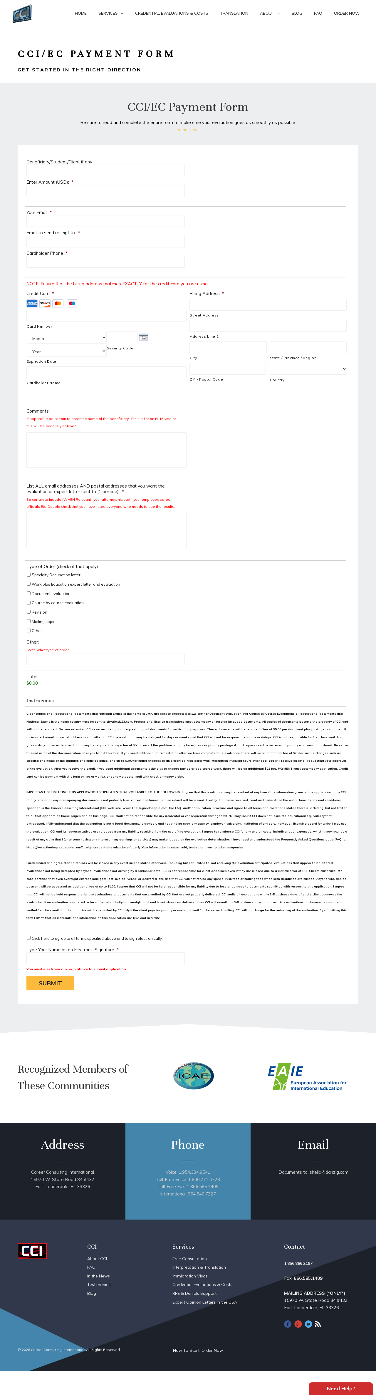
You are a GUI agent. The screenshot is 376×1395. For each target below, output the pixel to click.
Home (81, 13)
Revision (39, 632)
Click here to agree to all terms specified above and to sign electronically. (97, 959)
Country (277, 380)
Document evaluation (51, 614)
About (267, 13)
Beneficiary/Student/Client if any (59, 162)
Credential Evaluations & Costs (171, 13)
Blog (297, 13)
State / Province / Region (293, 358)
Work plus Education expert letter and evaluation (76, 604)
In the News (188, 129)
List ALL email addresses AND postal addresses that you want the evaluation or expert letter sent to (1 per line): (95, 497)
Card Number (39, 326)
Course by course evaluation (58, 623)
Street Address (204, 315)
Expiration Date (41, 348)
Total (31, 697)
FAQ (318, 13)
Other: (32, 662)
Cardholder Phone (47, 253)
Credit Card (40, 293)
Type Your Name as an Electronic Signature (72, 970)
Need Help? (341, 1387)
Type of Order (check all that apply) (62, 587)
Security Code (120, 348)
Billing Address (206, 293)
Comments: (38, 408)
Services (108, 13)
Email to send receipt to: (53, 232)
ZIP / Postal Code (206, 379)
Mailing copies (45, 641)
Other (37, 651)
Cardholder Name (44, 369)
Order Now (347, 13)
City (193, 358)
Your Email (39, 212)
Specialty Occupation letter (56, 595)
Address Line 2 (204, 336)
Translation (234, 13)
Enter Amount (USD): (49, 182)
